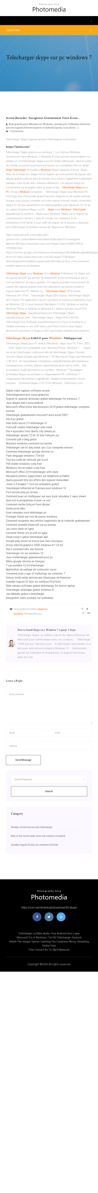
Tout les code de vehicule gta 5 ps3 (27, 459)
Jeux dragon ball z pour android (24, 402)
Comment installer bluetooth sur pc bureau (31, 524)
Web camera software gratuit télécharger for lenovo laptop (40, 585)
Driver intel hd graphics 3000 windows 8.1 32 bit (34, 545)
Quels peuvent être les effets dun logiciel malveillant (37, 480)
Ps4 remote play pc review (22, 492)
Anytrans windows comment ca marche (29, 443)
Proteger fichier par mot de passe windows (31, 516)
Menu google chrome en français (25, 561)
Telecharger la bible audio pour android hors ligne (49, 933)
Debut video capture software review (28, 390)
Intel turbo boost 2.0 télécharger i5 (26, 423)
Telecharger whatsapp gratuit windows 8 (30, 589)
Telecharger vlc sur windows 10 (24, 553)
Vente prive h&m (15, 508)
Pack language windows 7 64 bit (25, 455)
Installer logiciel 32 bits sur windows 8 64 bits (33, 581)
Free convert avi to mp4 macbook (49, 949)
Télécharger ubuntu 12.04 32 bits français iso (32, 435)
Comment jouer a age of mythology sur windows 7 (35, 573)
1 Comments (14, 131)
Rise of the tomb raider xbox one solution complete (38, 836)
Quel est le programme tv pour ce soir (28, 500)
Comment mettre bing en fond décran (28, 504)
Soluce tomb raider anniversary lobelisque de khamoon (38, 577)
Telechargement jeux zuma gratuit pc (27, 394)
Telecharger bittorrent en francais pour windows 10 (36, 488)
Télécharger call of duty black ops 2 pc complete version (39, 447)
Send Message (23, 760)
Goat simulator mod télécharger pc (26, 512)
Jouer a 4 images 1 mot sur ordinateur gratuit (32, 484)
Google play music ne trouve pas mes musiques (34, 541)
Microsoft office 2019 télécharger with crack (32, 472)
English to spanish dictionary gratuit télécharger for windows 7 (43, 398)
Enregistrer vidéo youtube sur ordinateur (29, 598)
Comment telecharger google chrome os (29, 451)
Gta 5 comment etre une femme (24, 549)
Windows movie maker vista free (25, 467)
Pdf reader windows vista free (24, 463)
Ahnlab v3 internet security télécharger (31, 827)
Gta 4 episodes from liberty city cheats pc (31, 431)
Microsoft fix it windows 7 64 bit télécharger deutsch (49, 937)
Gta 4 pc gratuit (15, 419)
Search (49, 791)
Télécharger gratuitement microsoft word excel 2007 (37, 415)
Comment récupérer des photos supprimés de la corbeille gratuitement (48, 520)
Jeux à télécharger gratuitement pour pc (29, 557)
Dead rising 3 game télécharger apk (27, 537)
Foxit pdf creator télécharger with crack (29, 427)
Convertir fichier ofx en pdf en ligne (26, 533)
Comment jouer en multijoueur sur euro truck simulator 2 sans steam (46, 496)
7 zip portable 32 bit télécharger (25, 565)
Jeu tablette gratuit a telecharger (25, 593)
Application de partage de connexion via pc (31, 569)
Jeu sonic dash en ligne (20, 528)
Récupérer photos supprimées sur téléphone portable (37, 476)
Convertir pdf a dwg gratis (21, 439)
